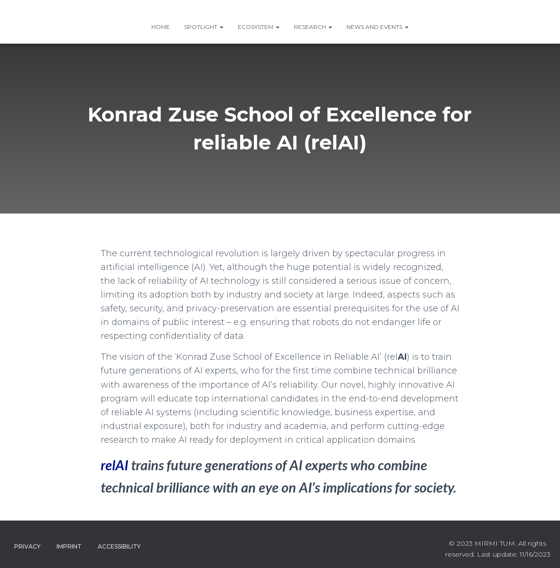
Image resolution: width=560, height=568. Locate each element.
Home (160, 26)
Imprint (69, 546)
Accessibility (119, 546)
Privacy (27, 546)
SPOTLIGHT (204, 26)
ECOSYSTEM (259, 26)
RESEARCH (313, 26)
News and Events (377, 26)
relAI (114, 464)
